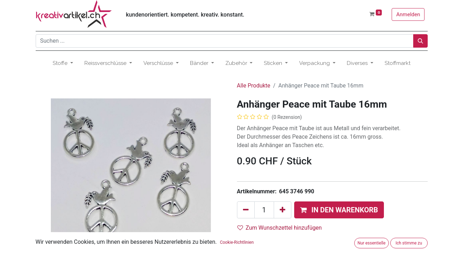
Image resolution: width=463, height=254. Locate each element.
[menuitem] (397, 63)
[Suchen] (420, 41)
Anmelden (408, 14)
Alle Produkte (254, 85)
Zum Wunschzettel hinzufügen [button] (279, 227)
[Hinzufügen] (282, 209)
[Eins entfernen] (246, 209)
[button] (339, 209)
